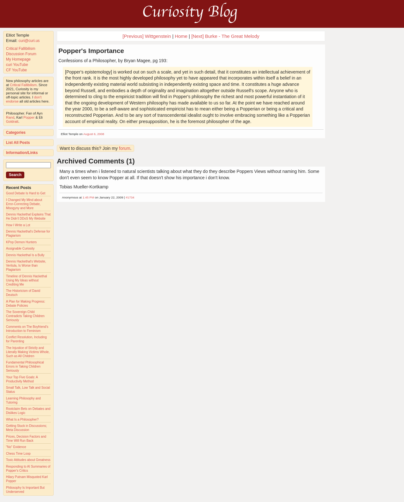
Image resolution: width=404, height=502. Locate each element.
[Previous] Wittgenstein (146, 36)
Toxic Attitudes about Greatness (28, 460)
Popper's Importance (91, 50)
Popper (28, 117)
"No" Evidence (16, 447)
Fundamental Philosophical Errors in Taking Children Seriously (25, 366)
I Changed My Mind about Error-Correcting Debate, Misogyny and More (24, 204)
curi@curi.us (29, 40)
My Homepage (18, 59)
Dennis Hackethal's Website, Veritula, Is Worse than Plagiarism (26, 265)
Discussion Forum (21, 54)
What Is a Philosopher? (22, 419)
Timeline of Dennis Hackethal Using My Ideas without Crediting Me (26, 280)
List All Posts (18, 142)
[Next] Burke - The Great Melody (225, 36)
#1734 (130, 197)
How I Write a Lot (18, 225)
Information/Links (22, 153)
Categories (16, 132)
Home (181, 36)
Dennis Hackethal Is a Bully (25, 255)
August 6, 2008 (93, 134)
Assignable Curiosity (20, 248)
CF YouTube (16, 70)
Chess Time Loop (18, 453)
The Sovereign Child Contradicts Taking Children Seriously (25, 316)
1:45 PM (88, 197)
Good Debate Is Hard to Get (25, 193)
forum (124, 148)
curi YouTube (17, 64)
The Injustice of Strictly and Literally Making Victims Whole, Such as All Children (28, 352)
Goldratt (12, 121)
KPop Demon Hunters (21, 242)
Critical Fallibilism (20, 48)
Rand (10, 117)
